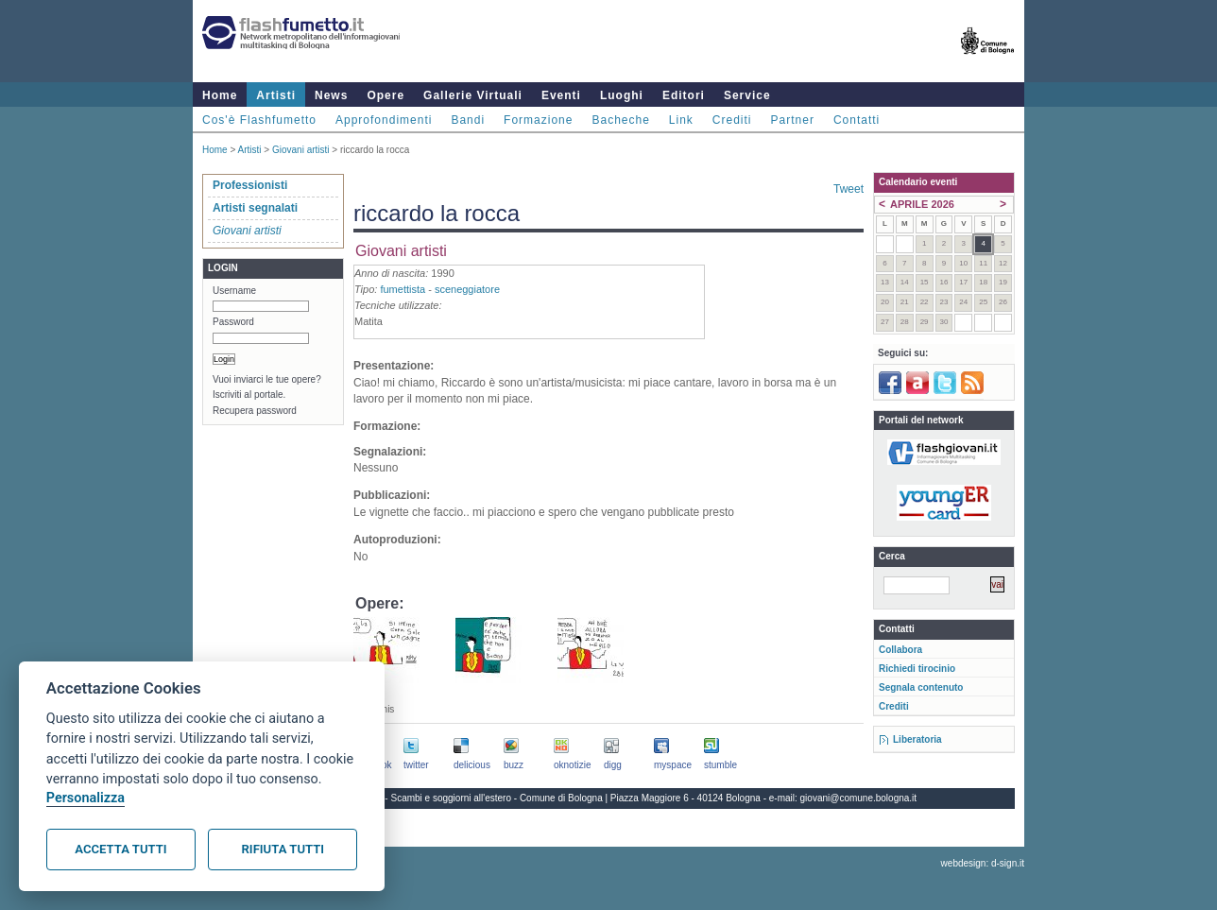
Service (747, 95)
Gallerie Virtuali (473, 95)
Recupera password (255, 410)
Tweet (848, 189)
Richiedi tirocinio (917, 668)
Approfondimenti (383, 120)
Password (233, 322)
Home (219, 95)
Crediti (732, 120)
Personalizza (85, 798)
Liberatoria (917, 739)
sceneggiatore (467, 289)
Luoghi (621, 95)
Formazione (538, 120)
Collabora (900, 649)
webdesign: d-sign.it (982, 863)
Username (234, 290)
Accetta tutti (120, 849)
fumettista (402, 289)
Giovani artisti (301, 150)
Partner (792, 120)
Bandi (468, 120)
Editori (683, 95)
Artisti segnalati (255, 208)
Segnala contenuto (921, 687)
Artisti (276, 95)
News (331, 95)
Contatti (856, 120)
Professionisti (250, 185)
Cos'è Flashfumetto (259, 120)
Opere (385, 95)
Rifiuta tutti (283, 849)
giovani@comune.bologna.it (858, 798)
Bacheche (620, 120)
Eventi (561, 95)
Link (681, 120)
